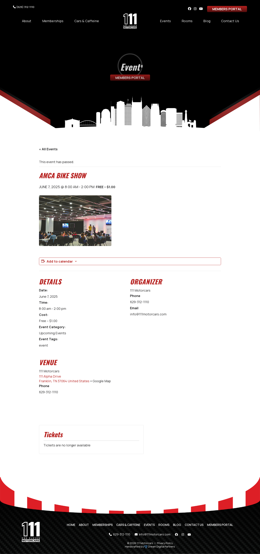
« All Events (48, 149)
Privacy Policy (165, 543)
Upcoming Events (52, 333)
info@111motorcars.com (152, 534)
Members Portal (227, 9)
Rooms (187, 21)
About (26, 21)
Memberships (53, 21)
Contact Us (230, 21)
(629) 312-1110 (23, 7)
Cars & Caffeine (86, 21)
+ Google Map (100, 381)
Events (165, 21)
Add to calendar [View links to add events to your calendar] (60, 261)
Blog (206, 21)
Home (71, 525)
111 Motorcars (140, 290)
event (43, 345)
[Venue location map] (202, 388)
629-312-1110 (119, 534)
